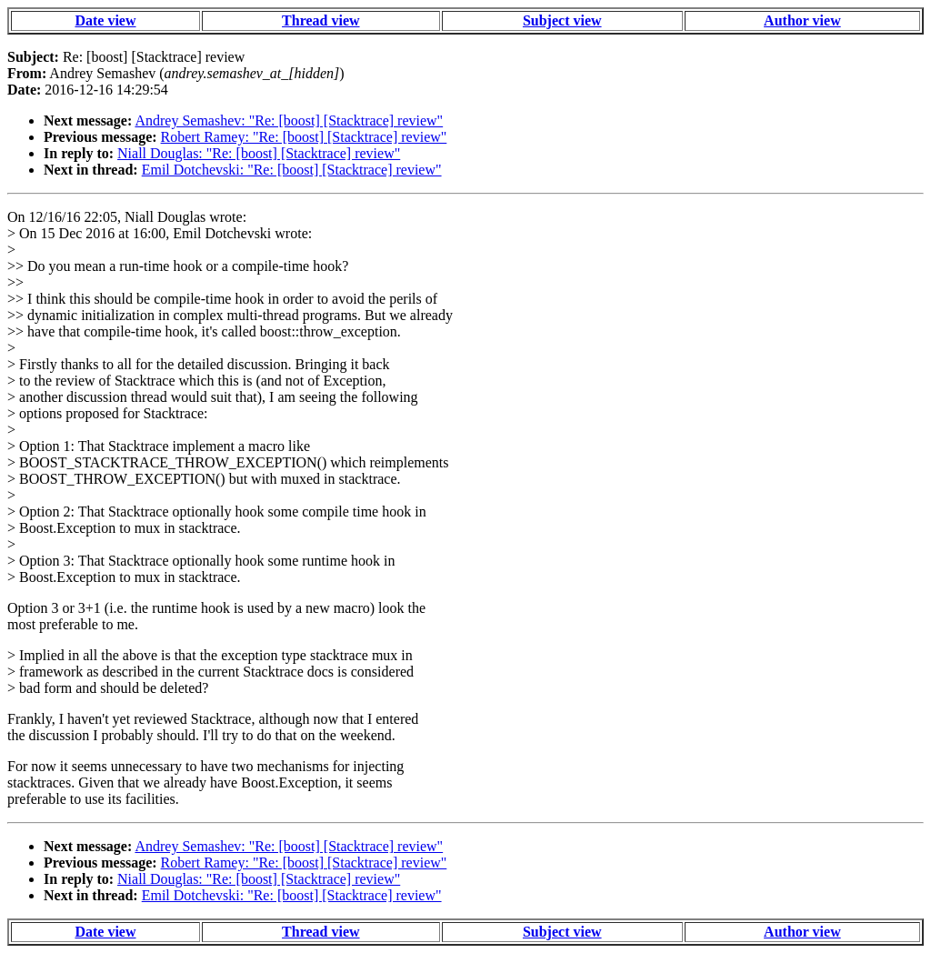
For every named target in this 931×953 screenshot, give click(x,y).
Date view (105, 20)
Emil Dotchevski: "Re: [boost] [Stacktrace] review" (292, 169)
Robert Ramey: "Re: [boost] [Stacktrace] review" (304, 137)
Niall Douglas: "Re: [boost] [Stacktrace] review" (258, 153)
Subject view (562, 20)
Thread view (320, 20)
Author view (802, 20)
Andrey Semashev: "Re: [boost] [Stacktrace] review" (289, 120)
